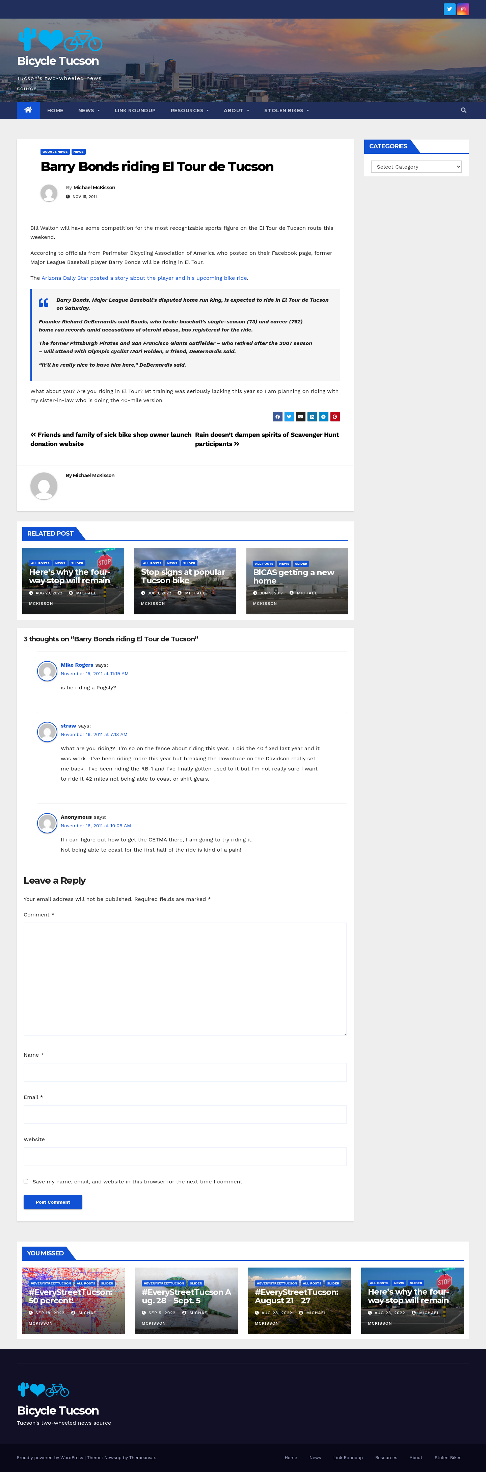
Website (34, 1139)
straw (68, 725)
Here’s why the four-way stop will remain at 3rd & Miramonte (69, 580)
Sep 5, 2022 (162, 1312)
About (236, 110)
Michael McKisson (94, 188)
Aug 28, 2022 (277, 1312)
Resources (190, 110)
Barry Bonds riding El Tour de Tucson (157, 166)
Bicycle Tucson (58, 61)
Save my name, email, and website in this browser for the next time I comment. (138, 1181)
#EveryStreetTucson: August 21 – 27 (296, 1296)
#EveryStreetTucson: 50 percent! (70, 1296)
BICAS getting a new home (293, 576)
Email (33, 1097)
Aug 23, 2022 (390, 1312)
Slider (77, 563)
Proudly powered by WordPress (51, 1457)
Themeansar (142, 1457)
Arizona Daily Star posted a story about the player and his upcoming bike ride (144, 278)
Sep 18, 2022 (49, 1312)
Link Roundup (135, 110)
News (89, 110)
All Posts (40, 563)
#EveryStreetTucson (51, 1283)
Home (55, 110)
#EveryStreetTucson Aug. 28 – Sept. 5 (186, 1296)
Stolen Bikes (286, 110)
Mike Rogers (77, 665)
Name (34, 1055)
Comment (39, 914)
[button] (463, 110)
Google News (55, 151)
